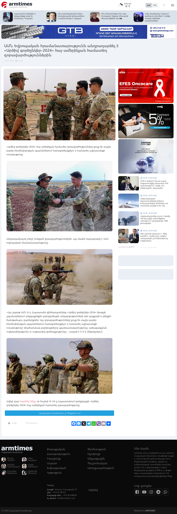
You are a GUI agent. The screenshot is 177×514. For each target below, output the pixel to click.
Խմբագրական (56, 468)
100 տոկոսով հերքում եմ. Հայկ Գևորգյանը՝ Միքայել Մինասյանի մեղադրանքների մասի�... (114, 15)
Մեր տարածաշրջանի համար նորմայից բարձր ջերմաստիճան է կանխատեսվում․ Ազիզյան (71, 15)
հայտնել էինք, (28, 401)
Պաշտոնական (97, 463)
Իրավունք (53, 458)
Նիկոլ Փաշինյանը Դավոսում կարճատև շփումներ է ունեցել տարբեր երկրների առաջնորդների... (157, 17)
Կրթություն (54, 472)
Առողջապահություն (101, 468)
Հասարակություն (58, 454)
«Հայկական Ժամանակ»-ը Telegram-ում (59, 413)
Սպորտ (52, 463)
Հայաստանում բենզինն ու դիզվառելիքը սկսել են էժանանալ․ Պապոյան (25, 15)
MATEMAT (151, 510)
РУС (155, 5)
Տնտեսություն (97, 449)
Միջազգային (96, 458)
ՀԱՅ (148, 5)
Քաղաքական (56, 449)
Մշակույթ (94, 454)
